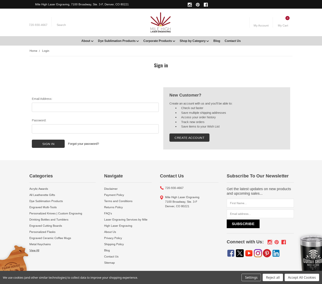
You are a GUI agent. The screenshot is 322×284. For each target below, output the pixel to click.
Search (61, 24)
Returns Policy (113, 207)
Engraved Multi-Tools (43, 207)
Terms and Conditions (118, 201)
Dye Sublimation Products (118, 41)
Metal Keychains (40, 244)
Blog (216, 41)
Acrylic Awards (38, 188)
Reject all (273, 277)
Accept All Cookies (302, 277)
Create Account (189, 137)
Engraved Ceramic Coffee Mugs (50, 238)
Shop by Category (194, 41)
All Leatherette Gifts (42, 195)
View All (34, 250)
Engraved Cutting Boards (45, 225)
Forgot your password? (83, 143)
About (87, 41)
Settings (251, 277)
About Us (110, 231)
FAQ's (108, 213)
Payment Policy (114, 195)
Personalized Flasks (42, 231)
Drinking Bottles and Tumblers (48, 219)
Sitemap (109, 262)
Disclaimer (111, 188)
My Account (261, 25)
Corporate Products (159, 41)
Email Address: (42, 98)
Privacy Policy (113, 238)
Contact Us (233, 41)
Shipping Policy (114, 244)
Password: (39, 120)
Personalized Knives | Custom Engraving (55, 213)
